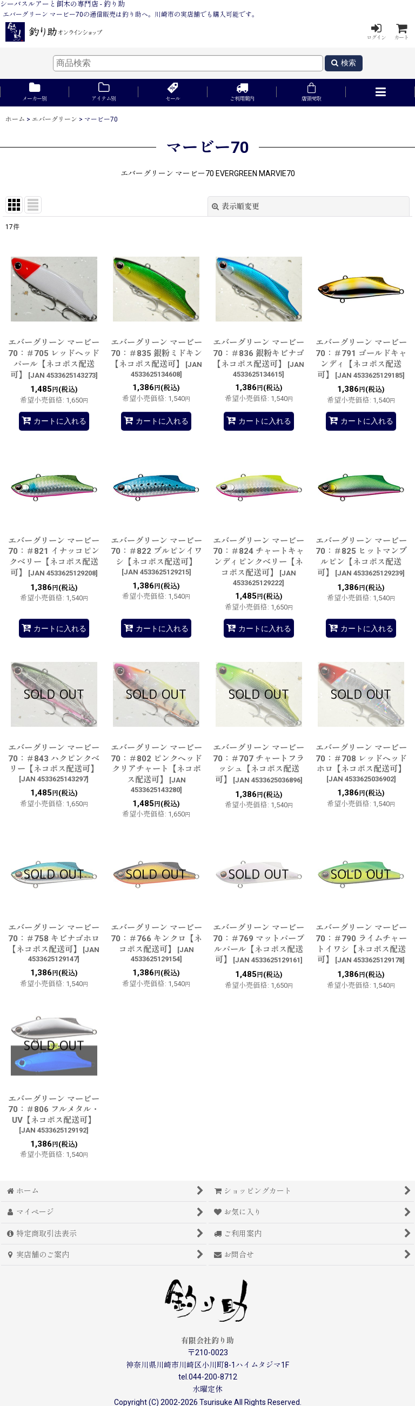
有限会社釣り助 (207, 1340)
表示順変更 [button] (235, 206)
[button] (380, 92)
